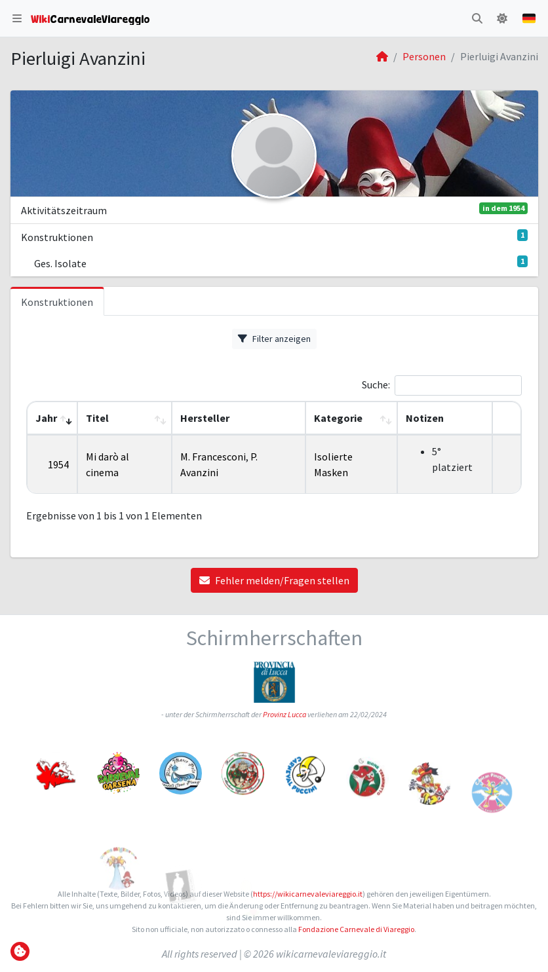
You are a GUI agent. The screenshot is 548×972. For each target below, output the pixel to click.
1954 (58, 464)
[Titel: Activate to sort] (124, 418)
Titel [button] (97, 417)
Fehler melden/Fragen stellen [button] (274, 580)
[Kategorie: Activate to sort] (351, 418)
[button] (17, 18)
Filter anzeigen (274, 339)
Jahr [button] (46, 417)
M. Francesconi (213, 456)
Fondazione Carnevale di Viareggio (356, 929)
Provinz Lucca (284, 714)
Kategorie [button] (338, 417)
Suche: (376, 384)
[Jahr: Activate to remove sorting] (52, 418)
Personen (424, 56)
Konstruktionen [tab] (57, 301)
